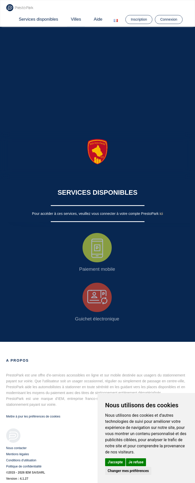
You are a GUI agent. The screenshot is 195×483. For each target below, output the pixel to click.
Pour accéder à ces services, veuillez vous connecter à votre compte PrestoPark (96, 214)
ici (161, 214)
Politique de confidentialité (23, 466)
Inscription (139, 19)
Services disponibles (38, 19)
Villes (76, 19)
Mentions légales (17, 454)
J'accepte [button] (115, 462)
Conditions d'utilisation (21, 460)
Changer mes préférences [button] (128, 471)
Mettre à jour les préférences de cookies (33, 416)
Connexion (168, 19)
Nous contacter (16, 448)
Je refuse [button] (135, 462)
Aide (98, 19)
